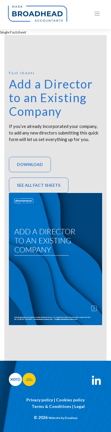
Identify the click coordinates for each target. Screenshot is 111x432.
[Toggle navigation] (97, 14)
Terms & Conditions (51, 406)
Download (30, 164)
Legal (79, 406)
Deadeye (71, 418)
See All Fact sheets (38, 185)
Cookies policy (70, 399)
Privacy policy (39, 399)
